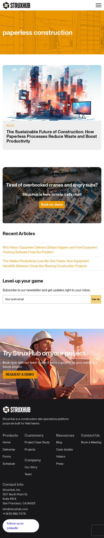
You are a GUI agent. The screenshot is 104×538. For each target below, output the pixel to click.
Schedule (9, 463)
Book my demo (52, 204)
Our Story (31, 467)
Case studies (64, 449)
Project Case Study (37, 442)
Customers (34, 435)
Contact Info (13, 484)
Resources (65, 435)
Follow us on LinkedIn (15, 526)
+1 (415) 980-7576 (14, 513)
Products (10, 435)
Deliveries (9, 449)
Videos (60, 456)
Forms (7, 456)
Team (28, 474)
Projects (30, 449)
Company (33, 460)
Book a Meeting (91, 442)
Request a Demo (20, 374)
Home (7, 442)
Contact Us (90, 435)
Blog (10, 125)
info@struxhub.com (15, 509)
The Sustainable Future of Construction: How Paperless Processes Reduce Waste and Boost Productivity (51, 136)
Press (59, 463)
